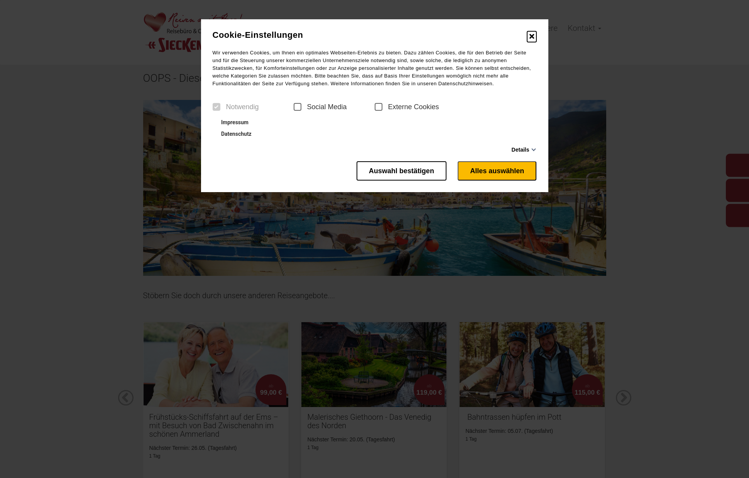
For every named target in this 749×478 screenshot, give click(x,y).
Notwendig (236, 107)
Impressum (232, 122)
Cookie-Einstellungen (258, 35)
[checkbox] (216, 107)
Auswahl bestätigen (401, 171)
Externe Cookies (407, 107)
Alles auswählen (497, 171)
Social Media (320, 107)
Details (520, 150)
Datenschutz (233, 134)
